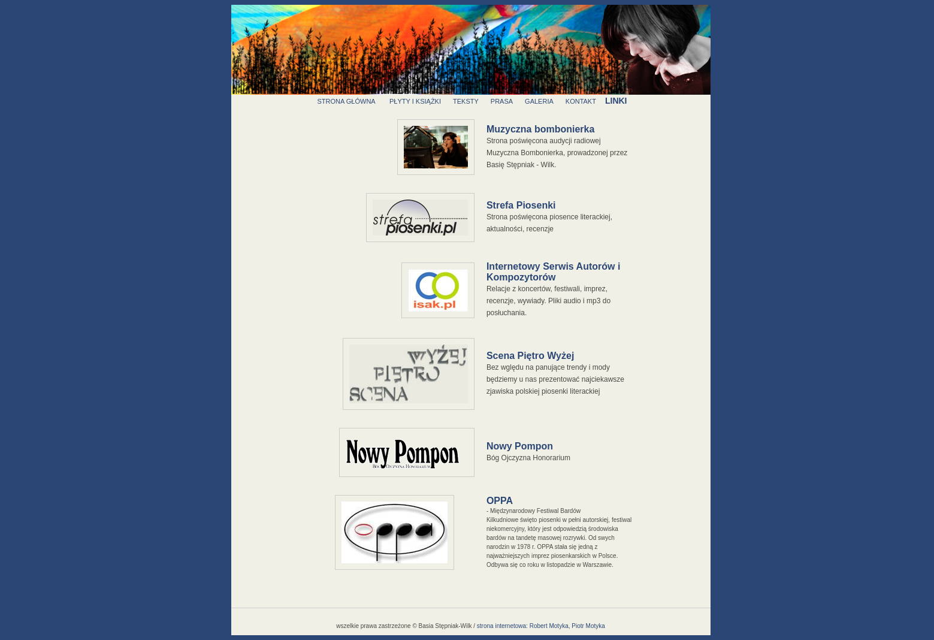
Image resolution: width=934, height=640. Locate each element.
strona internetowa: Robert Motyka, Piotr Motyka (541, 626)
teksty (466, 101)
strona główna (346, 101)
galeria (539, 101)
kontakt (581, 101)
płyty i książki (415, 101)
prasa (502, 101)
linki (616, 100)
